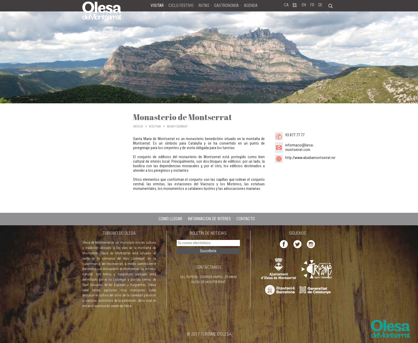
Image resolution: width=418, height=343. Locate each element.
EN (304, 4)
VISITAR (155, 126)
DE (320, 4)
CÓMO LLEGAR (170, 218)
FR (312, 4)
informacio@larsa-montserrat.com (299, 147)
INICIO (138, 126)
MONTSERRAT (177, 126)
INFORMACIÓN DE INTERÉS (209, 218)
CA (286, 4)
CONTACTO (245, 218)
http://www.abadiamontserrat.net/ (311, 158)
